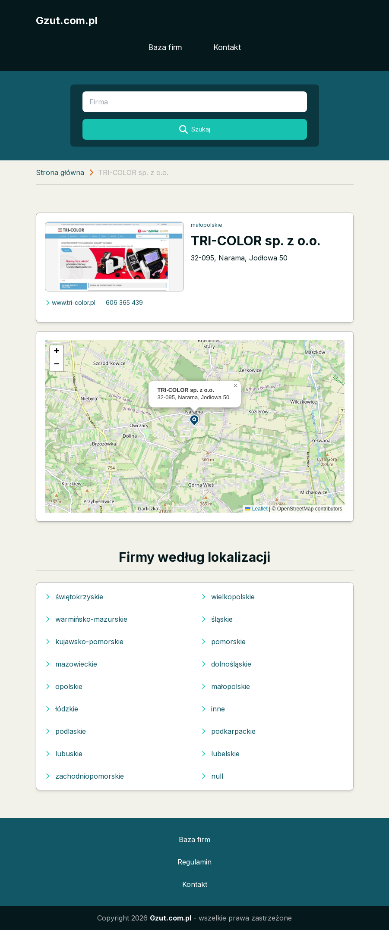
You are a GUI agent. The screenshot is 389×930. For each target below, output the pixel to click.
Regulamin (194, 862)
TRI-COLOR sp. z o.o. (256, 240)
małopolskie (206, 225)
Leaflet (256, 509)
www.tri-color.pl (70, 302)
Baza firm (165, 47)
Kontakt (227, 47)
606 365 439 (124, 302)
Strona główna (60, 172)
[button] (194, 419)
